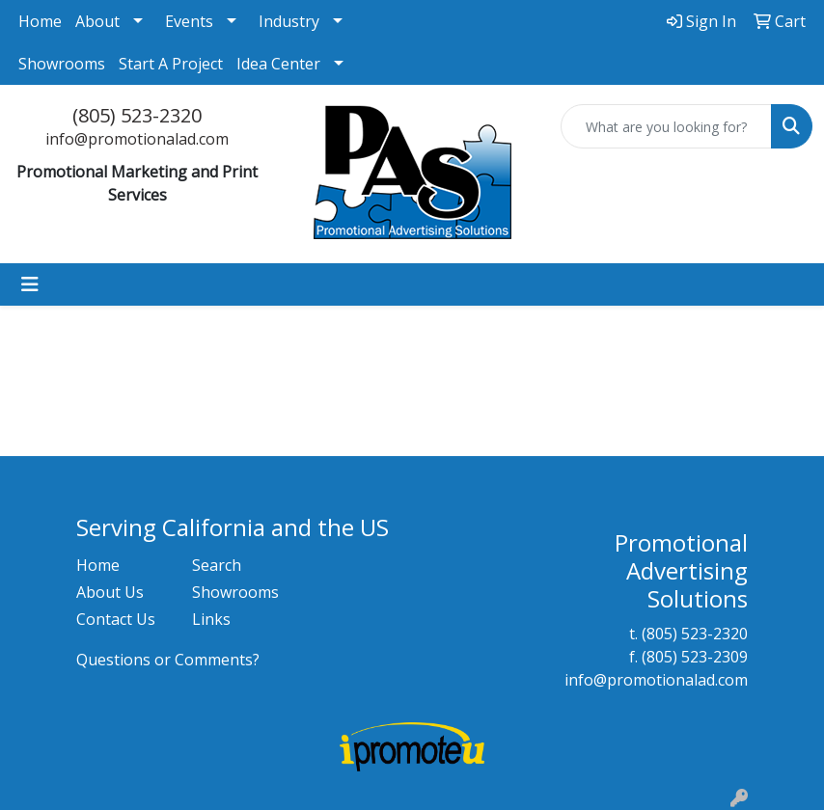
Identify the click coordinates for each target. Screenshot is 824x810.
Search (216, 565)
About (97, 21)
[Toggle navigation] (30, 284)
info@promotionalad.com (137, 138)
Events (189, 21)
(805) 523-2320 (137, 115)
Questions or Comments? (168, 659)
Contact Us (115, 619)
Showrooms (61, 63)
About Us (110, 592)
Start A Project (171, 63)
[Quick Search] (666, 126)
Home (40, 21)
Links (211, 619)
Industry (289, 21)
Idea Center (278, 63)
